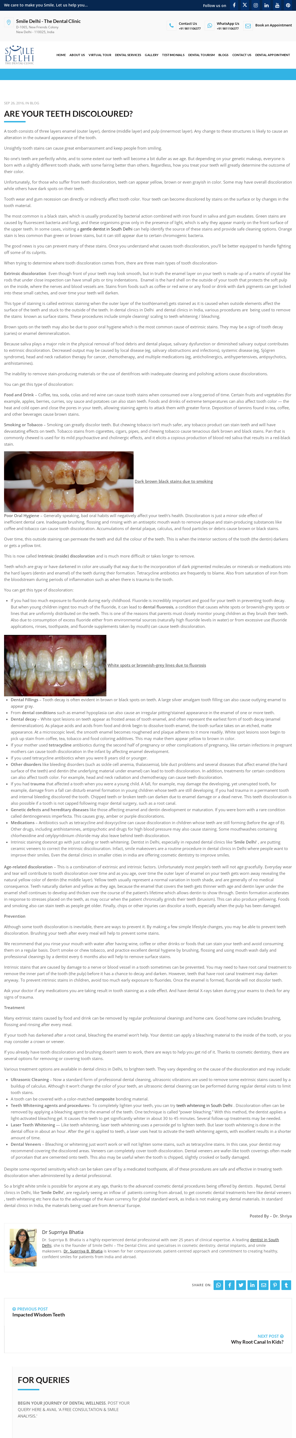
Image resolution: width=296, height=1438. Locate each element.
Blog (34, 103)
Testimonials (173, 55)
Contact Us (242, 55)
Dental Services (128, 55)
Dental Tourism (201, 55)
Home (60, 55)
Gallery (151, 55)
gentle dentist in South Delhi (106, 229)
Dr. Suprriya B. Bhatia (83, 1251)
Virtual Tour (100, 55)
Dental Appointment (272, 55)
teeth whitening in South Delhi (205, 1105)
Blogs (223, 55)
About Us (77, 55)
